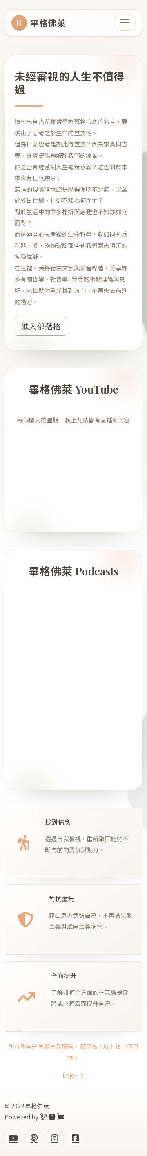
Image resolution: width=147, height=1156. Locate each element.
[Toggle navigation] (125, 23)
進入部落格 (41, 326)
